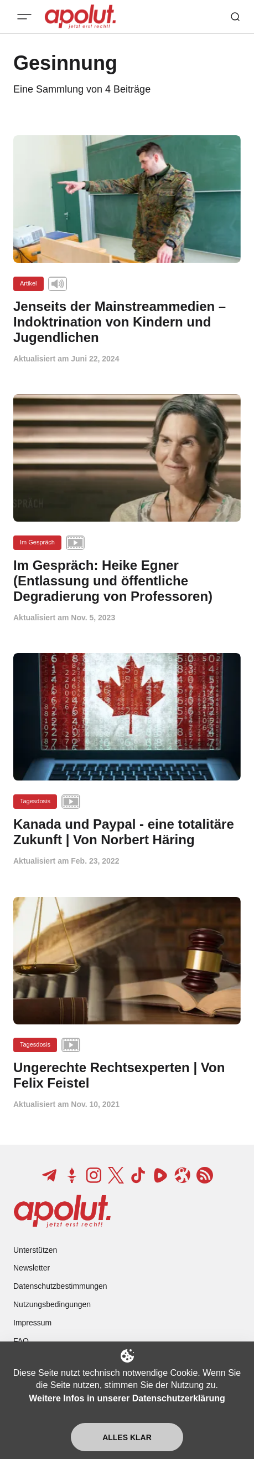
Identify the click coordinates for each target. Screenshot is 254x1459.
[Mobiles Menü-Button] (24, 17)
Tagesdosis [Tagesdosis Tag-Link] (35, 801)
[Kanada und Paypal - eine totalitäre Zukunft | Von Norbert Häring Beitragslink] (127, 832)
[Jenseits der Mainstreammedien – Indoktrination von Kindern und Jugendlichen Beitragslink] (127, 322)
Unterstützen (35, 1250)
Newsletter (31, 1267)
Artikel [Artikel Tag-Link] (28, 283)
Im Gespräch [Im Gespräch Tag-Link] (37, 542)
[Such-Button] (235, 16)
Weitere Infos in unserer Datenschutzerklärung (127, 1398)
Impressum (32, 1322)
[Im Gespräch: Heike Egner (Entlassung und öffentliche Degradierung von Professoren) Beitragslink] (127, 581)
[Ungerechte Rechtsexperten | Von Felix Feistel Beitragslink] (127, 1075)
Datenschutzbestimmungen (60, 1286)
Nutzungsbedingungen (52, 1304)
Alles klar (127, 1437)
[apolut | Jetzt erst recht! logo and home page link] (62, 1211)
